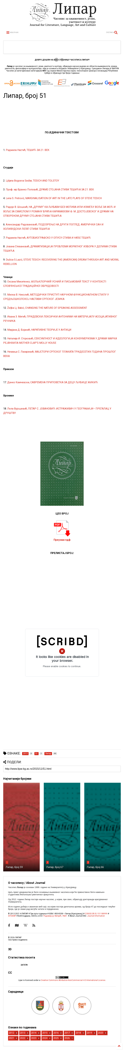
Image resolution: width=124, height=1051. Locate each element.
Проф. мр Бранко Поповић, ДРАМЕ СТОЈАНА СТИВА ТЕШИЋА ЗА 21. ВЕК (50, 189)
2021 (11, 1038)
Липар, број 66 (95, 867)
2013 (22, 1032)
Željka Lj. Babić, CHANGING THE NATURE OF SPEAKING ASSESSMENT (47, 307)
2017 (67, 1032)
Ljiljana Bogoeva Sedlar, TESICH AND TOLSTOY (32, 180)
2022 (22, 1038)
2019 (89, 1032)
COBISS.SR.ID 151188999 (96, 914)
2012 (11, 1032)
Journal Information (96, 916)
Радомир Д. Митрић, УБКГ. (55, 916)
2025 (56, 1038)
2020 (100, 1032)
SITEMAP (12, 916)
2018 (78, 1032)
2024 (44, 1038)
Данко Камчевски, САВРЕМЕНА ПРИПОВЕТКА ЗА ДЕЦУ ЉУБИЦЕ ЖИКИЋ (52, 382)
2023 (33, 1038)
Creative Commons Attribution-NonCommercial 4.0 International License (73, 980)
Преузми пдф (62, 539)
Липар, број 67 (54, 867)
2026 (67, 1038)
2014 (33, 1032)
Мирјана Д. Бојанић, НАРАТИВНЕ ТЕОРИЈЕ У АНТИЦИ (39, 329)
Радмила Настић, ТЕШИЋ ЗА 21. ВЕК (27, 150)
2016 (56, 1032)
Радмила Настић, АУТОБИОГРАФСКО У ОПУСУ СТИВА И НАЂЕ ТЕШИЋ (48, 237)
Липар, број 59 (14, 867)
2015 (44, 1032)
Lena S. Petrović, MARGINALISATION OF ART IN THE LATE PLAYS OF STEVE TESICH (54, 198)
